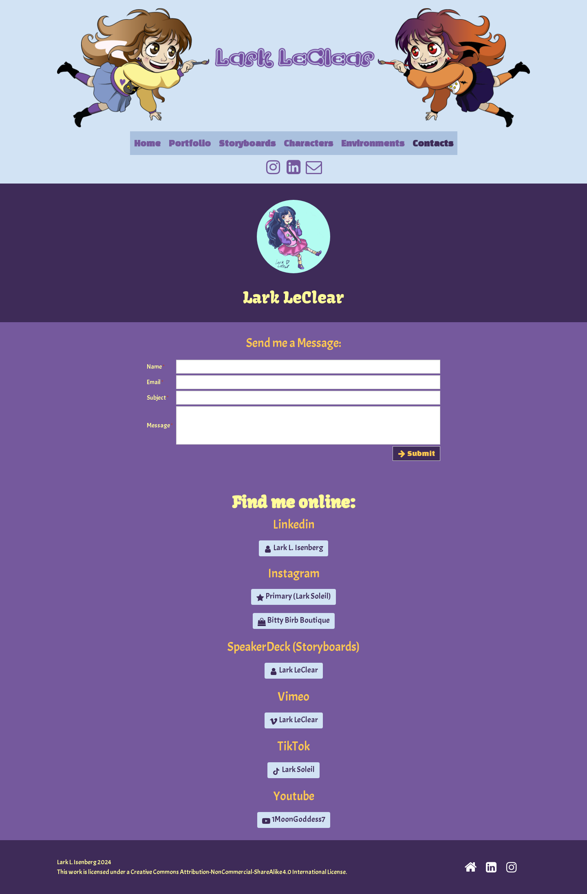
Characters (308, 143)
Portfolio (190, 143)
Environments (372, 143)
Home (147, 143)
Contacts (433, 143)
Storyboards (247, 143)
